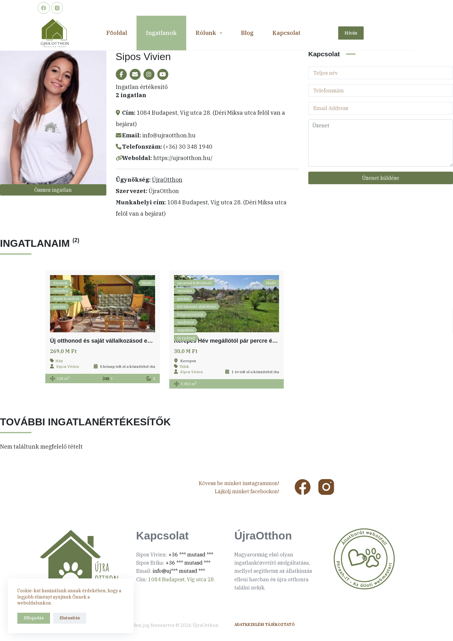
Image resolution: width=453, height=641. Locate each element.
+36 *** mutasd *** (190, 554)
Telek (184, 366)
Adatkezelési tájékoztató (264, 624)
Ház (59, 360)
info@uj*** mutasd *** (179, 571)
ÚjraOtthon (167, 179)
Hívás (350, 33)
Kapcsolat (286, 32)
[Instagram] (57, 8)
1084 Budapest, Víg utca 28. (181, 579)
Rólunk (210, 33)
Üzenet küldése (380, 178)
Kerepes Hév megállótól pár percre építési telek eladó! (247, 341)
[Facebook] (44, 8)
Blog (247, 32)
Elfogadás (34, 618)
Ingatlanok (161, 32)
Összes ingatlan (53, 190)
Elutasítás (69, 618)
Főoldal (116, 32)
